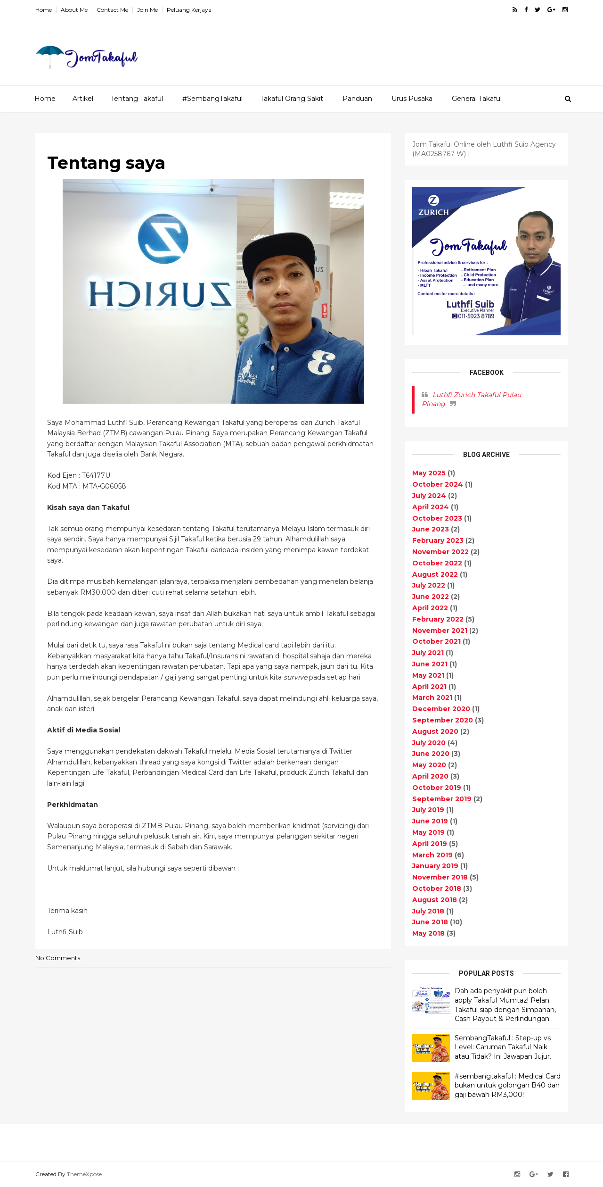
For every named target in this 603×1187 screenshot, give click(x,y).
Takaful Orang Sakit (291, 98)
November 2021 (439, 630)
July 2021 (428, 652)
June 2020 (430, 753)
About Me (74, 9)
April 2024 (430, 507)
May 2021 (428, 675)
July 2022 (428, 585)
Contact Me (112, 9)
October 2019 (436, 787)
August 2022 (435, 574)
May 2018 (428, 933)
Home (43, 9)
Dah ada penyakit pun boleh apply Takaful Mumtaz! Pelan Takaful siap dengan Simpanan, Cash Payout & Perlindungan (505, 1005)
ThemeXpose (84, 1174)
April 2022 (430, 608)
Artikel (83, 98)
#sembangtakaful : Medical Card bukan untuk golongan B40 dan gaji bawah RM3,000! (508, 1085)
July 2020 (429, 743)
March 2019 (432, 855)
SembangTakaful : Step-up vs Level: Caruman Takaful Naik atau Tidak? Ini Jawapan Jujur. (503, 1047)
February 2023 (438, 540)
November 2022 (440, 552)
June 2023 (430, 529)
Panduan (357, 98)
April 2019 (429, 843)
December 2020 (441, 709)
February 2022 (438, 619)
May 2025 (429, 473)
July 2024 (429, 495)
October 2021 (436, 641)
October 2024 (437, 484)
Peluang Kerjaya (189, 9)
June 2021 (430, 664)
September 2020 (442, 720)
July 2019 (428, 809)
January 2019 (435, 866)
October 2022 (437, 563)
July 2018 (428, 911)
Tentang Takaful (137, 98)
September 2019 (442, 799)
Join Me (147, 9)
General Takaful (477, 98)
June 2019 (430, 821)
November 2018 (440, 877)
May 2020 (429, 765)
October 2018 (436, 888)
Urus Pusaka (411, 98)
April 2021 (429, 686)
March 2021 (432, 697)
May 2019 (428, 832)
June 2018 (430, 922)
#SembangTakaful (212, 98)
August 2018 (434, 900)
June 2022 (430, 596)
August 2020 (435, 731)
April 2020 (430, 776)
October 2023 (437, 518)
